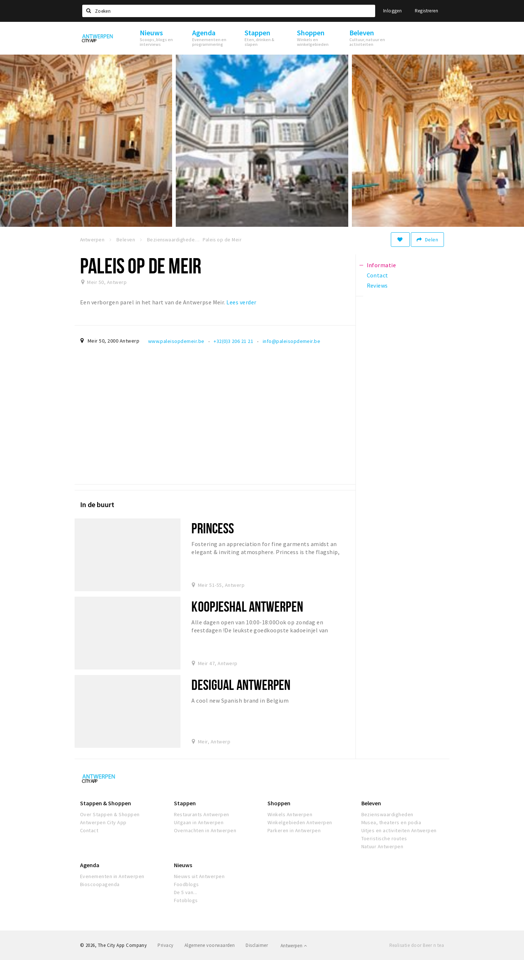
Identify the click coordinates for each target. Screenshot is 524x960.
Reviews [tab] (377, 285)
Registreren (426, 11)
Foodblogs (186, 884)
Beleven (371, 803)
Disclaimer (257, 945)
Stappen (185, 803)
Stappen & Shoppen (105, 803)
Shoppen (278, 803)
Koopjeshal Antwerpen (247, 606)
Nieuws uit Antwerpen (199, 876)
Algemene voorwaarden (209, 945)
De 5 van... (185, 892)
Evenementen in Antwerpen (112, 876)
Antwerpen (294, 946)
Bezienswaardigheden (387, 814)
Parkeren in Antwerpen (294, 830)
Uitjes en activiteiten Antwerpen (399, 830)
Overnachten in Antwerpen (205, 830)
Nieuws (183, 865)
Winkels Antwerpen (289, 814)
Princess (212, 528)
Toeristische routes (384, 838)
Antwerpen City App (103, 822)
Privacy (165, 945)
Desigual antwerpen (240, 684)
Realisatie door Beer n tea (416, 945)
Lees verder (241, 302)
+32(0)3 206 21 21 (233, 341)
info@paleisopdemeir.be (292, 341)
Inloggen (392, 11)
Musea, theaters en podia (391, 822)
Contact (89, 830)
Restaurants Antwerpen (201, 814)
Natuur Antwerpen (382, 846)
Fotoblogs (186, 900)
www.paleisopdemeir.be (176, 341)
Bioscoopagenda (100, 884)
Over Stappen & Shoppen (110, 814)
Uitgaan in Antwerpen (199, 822)
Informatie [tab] (381, 265)
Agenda (89, 865)
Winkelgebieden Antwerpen (299, 822)
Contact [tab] (377, 275)
